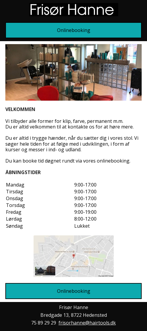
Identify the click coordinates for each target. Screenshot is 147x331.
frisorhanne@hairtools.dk (87, 322)
